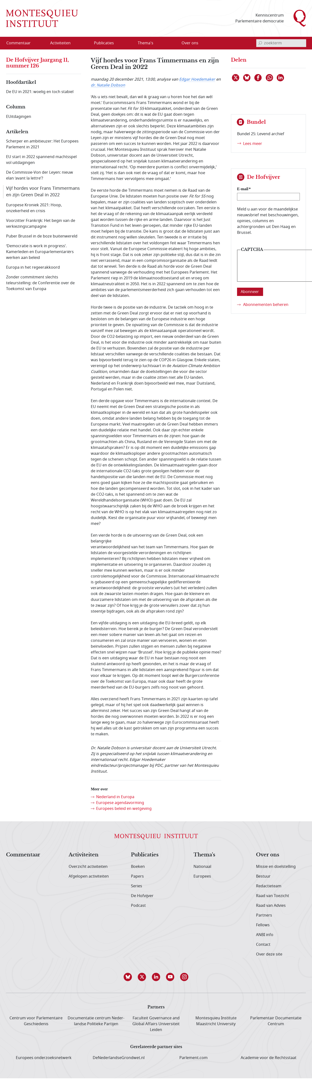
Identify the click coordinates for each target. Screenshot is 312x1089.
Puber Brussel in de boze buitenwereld (41, 236)
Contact (263, 944)
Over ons (267, 855)
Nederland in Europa (115, 797)
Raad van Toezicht (272, 896)
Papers (137, 876)
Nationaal (202, 867)
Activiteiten (84, 855)
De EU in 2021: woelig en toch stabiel (39, 92)
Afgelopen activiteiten (89, 876)
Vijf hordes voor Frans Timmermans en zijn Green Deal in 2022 (43, 191)
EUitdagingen (18, 117)
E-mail (242, 189)
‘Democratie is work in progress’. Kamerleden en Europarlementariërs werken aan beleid (40, 252)
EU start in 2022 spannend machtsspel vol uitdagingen (41, 160)
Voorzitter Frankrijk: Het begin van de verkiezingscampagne (40, 223)
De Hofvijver (142, 896)
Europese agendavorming (120, 803)
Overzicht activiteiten (88, 867)
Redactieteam (268, 886)
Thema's (204, 855)
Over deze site (269, 954)
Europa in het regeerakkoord (33, 267)
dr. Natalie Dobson (108, 85)
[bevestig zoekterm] (260, 43)
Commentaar (23, 855)
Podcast (138, 906)
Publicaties (144, 855)
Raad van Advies (271, 906)
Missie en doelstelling (276, 867)
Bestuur (263, 876)
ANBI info (264, 935)
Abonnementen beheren (265, 305)
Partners (264, 915)
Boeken (138, 867)
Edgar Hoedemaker (197, 79)
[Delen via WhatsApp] (269, 77)
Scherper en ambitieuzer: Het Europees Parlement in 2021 (42, 144)
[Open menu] (84, 43)
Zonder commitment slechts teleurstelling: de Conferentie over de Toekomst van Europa (40, 283)
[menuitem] (21, 43)
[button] (128, 977)
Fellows (263, 925)
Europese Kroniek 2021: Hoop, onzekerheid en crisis (34, 208)
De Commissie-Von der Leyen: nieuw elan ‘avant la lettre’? (39, 175)
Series (136, 886)
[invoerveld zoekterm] (281, 43)
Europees (202, 876)
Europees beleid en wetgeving (124, 809)
